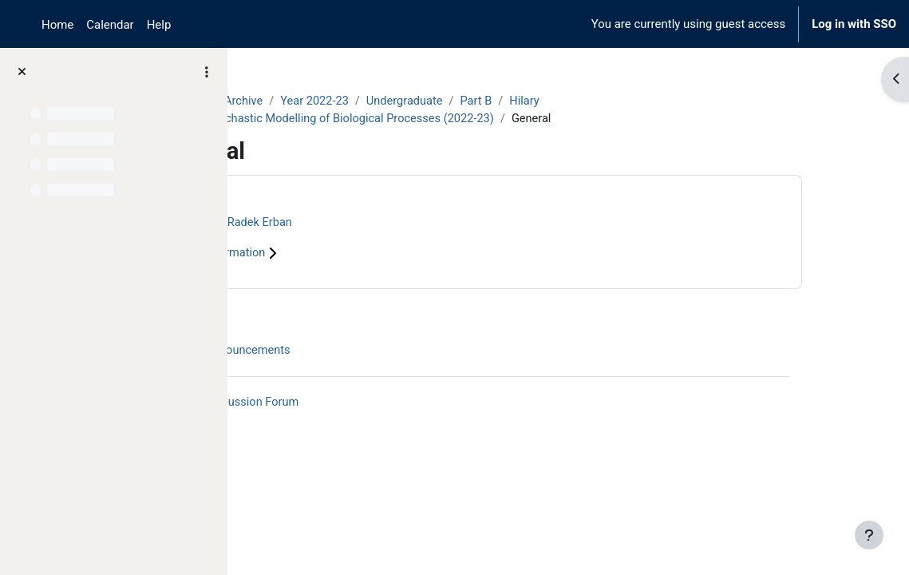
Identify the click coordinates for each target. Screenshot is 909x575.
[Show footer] (869, 535)
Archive (340, 101)
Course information (319, 254)
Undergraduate (504, 101)
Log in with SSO (854, 24)
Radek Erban (356, 223)
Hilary (627, 101)
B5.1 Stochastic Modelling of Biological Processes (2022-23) (436, 119)
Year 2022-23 (412, 101)
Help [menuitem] (159, 25)
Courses (280, 101)
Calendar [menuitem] (109, 25)
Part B (578, 101)
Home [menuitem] (57, 25)
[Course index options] (206, 72)
